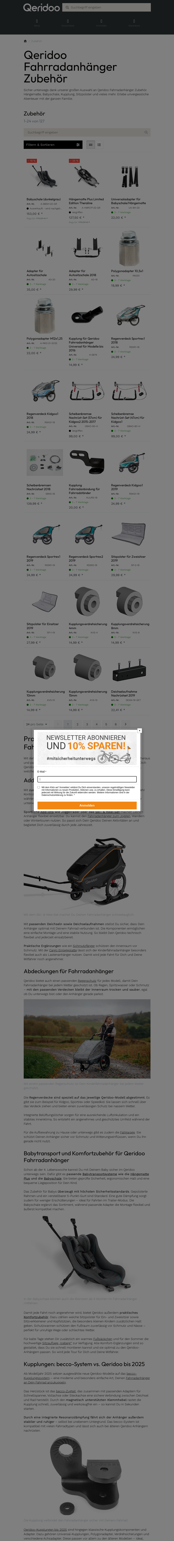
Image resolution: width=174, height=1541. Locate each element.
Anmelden (86, 805)
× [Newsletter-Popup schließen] (139, 730)
